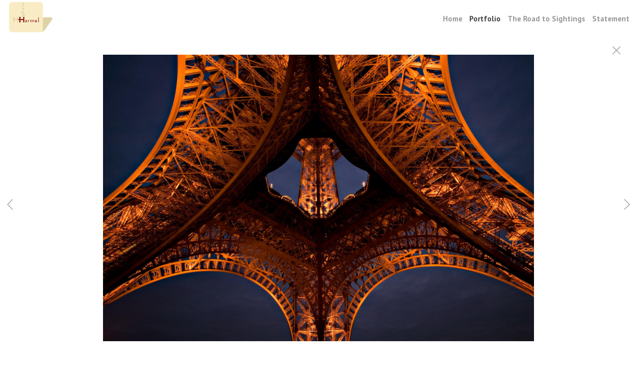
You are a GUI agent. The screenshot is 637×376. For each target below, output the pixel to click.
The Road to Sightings (546, 18)
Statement (611, 18)
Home (452, 18)
